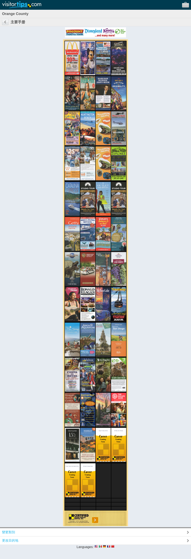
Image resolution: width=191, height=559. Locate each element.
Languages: (85, 547)
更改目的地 (10, 540)
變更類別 (8, 532)
